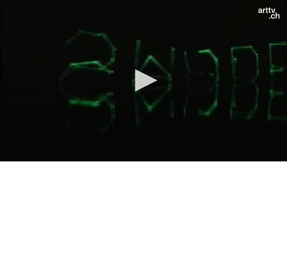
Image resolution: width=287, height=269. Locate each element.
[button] (143, 80)
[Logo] (269, 13)
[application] (143, 80)
